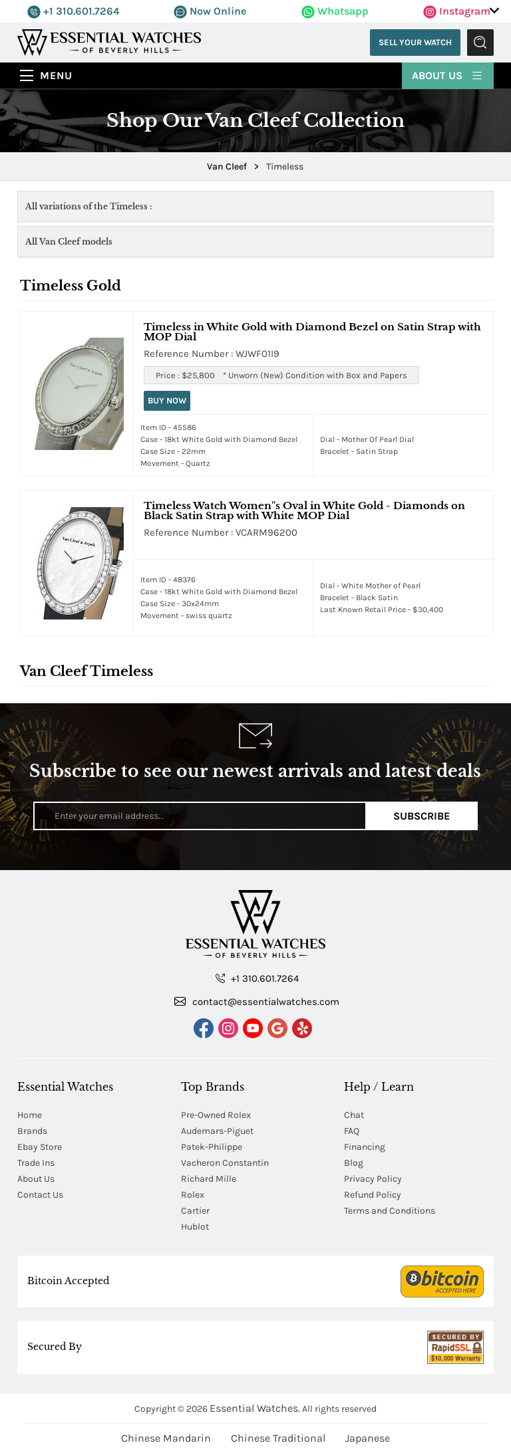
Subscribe (421, 816)
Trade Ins (36, 1163)
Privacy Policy (373, 1178)
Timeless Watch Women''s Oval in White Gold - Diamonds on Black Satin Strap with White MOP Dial (304, 510)
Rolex (192, 1194)
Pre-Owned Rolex (216, 1115)
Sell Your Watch (415, 42)
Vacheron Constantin (225, 1163)
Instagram (456, 11)
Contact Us (40, 1194)
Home (29, 1115)
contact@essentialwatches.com (256, 1001)
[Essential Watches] (109, 41)
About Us (448, 74)
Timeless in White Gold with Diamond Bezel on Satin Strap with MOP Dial (312, 331)
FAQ (351, 1131)
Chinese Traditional (278, 1438)
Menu (56, 75)
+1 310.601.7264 (73, 11)
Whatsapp (335, 11)
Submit (480, 42)
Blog (353, 1163)
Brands (32, 1131)
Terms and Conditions (389, 1210)
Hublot (195, 1226)
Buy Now (167, 400)
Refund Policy (372, 1194)
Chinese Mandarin (166, 1438)
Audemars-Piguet (217, 1131)
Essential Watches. (255, 1408)
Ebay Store (39, 1147)
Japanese (367, 1438)
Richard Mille (208, 1178)
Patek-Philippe (211, 1147)
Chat (354, 1115)
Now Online (210, 11)
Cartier (195, 1210)
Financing (364, 1147)
